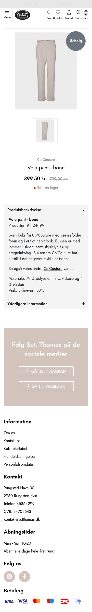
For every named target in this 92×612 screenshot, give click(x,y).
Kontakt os (12, 441)
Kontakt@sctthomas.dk (22, 519)
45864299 (26, 504)
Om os (9, 433)
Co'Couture (52, 268)
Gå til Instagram (46, 371)
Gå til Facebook (46, 386)
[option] (45, 130)
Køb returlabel (15, 448)
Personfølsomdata (18, 464)
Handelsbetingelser (20, 456)
